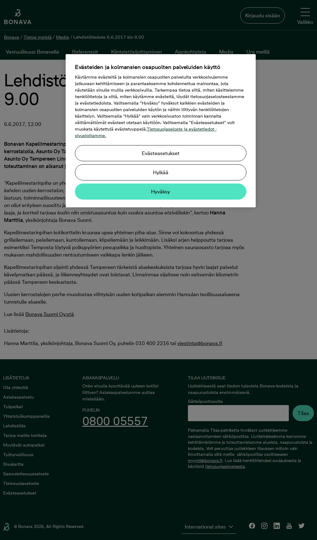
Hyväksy (160, 191)
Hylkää (160, 172)
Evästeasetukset (161, 153)
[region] (161, 130)
